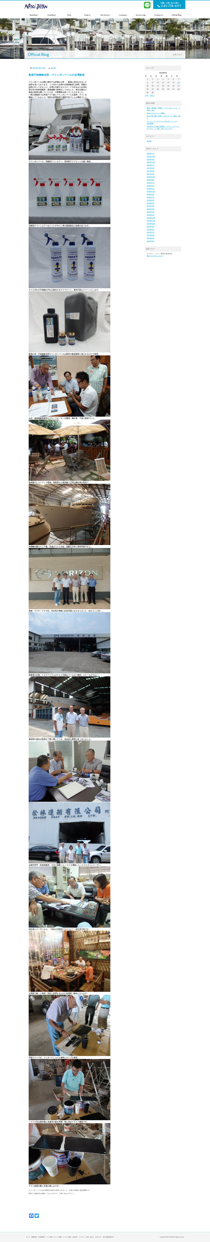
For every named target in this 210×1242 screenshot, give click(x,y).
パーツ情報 (49, 1237)
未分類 (53, 68)
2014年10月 (151, 224)
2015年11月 (151, 191)
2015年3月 (150, 209)
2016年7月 (150, 183)
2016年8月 (150, 180)
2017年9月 (150, 168)
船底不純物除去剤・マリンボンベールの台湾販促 (57, 74)
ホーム (28, 1237)
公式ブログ (98, 1237)
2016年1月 (150, 189)
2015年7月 (150, 197)
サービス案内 (67, 1237)
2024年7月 (150, 154)
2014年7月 (150, 232)
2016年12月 (151, 177)
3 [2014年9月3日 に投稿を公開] (157, 79)
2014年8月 (150, 229)
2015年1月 (150, 215)
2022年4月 (150, 159)
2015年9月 (150, 194)
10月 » (152, 95)
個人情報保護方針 (108, 1237)
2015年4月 (150, 206)
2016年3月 (150, 186)
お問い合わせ (90, 1237)
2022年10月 (151, 156)
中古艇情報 (41, 1237)
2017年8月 (150, 171)
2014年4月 (150, 241)
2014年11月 (151, 221)
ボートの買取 (58, 1237)
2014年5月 (150, 238)
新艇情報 (34, 1237)
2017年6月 (150, 174)
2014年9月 (150, 227)
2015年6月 (150, 200)
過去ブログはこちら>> (155, 256)
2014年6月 (150, 235)
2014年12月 (151, 218)
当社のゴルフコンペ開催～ (156, 113)
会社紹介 (75, 1237)
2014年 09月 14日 (39, 68)
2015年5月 (150, 203)
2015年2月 (150, 212)
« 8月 (147, 95)
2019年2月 (150, 165)
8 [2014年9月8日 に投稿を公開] (147, 82)
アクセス (82, 1237)
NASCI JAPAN (41, 6)
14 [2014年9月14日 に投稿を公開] (178, 82)
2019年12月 (151, 162)
